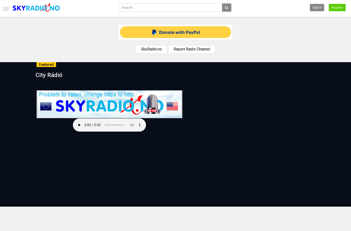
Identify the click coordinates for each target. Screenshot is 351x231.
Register (337, 7)
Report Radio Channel (192, 49)
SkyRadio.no (151, 49)
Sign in (317, 7)
